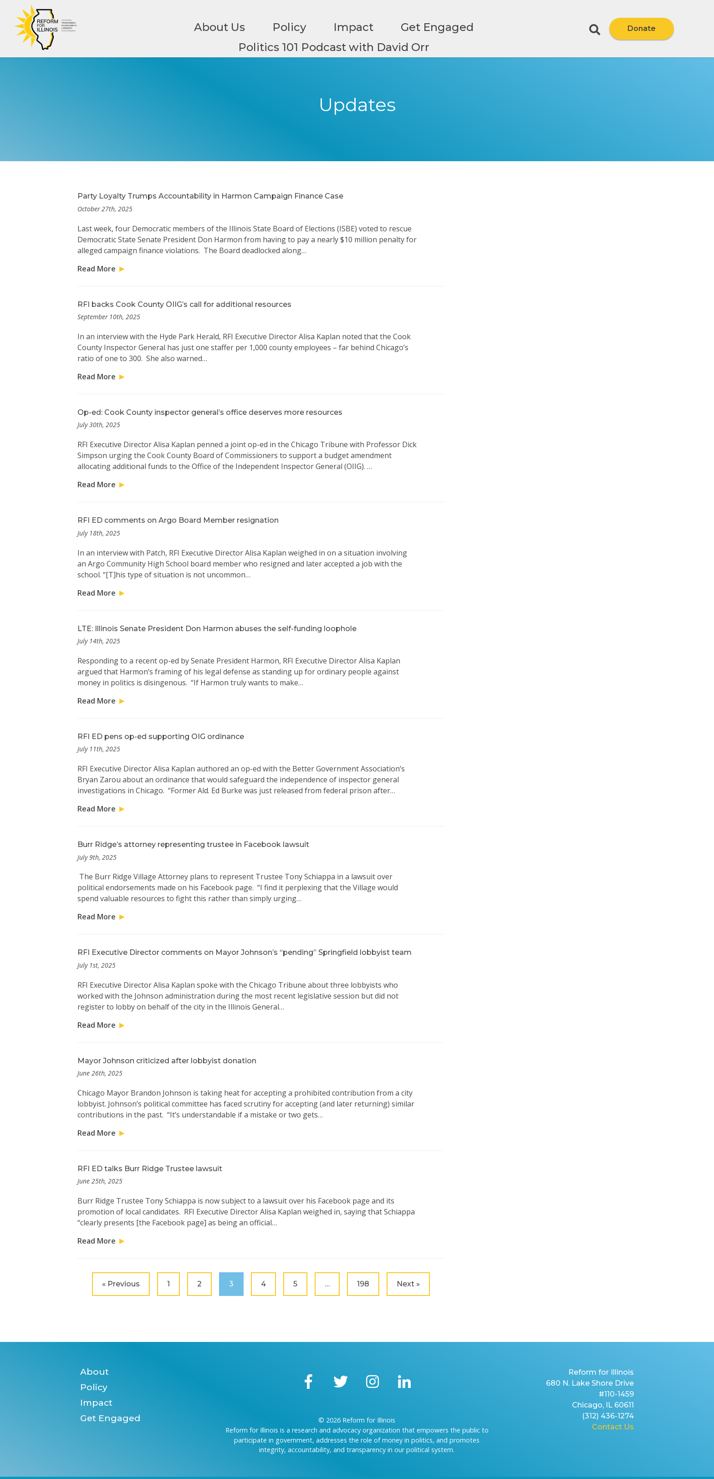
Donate (641, 28)
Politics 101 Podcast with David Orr (333, 47)
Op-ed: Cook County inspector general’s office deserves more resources (209, 412)
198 (363, 1284)
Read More (96, 269)
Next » (408, 1284)
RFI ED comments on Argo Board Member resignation (178, 520)
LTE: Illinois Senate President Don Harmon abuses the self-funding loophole (217, 628)
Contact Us (613, 1427)
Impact (353, 27)
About (94, 1371)
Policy (289, 27)
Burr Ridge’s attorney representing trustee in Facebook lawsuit (193, 844)
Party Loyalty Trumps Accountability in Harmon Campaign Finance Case (210, 196)
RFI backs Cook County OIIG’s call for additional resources (184, 304)
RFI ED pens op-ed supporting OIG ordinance (160, 736)
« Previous (121, 1284)
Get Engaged (437, 27)
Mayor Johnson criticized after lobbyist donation (166, 1060)
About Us (219, 27)
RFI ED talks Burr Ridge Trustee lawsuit (149, 1168)
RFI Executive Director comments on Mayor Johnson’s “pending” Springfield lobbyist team (244, 952)
